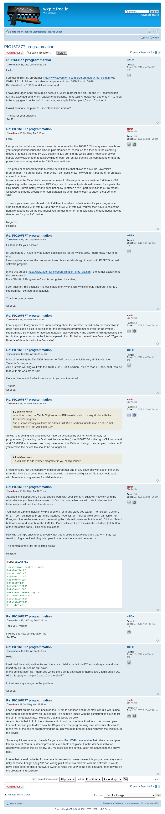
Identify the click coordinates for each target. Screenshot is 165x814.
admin (14, 133)
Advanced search (150, 15)
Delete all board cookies (126, 803)
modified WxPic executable (75, 740)
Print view (149, 31)
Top (157, 123)
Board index (16, 31)
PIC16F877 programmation (29, 46)
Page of (146, 52)
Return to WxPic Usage (18, 794)
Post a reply (14, 52)
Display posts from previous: (53, 779)
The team (107, 803)
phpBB (69, 809)
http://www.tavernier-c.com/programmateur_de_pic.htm (77, 77)
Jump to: (98, 795)
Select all (21, 562)
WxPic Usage (55, 31)
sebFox (15, 65)
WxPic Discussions (35, 31)
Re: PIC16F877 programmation (29, 129)
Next (156, 779)
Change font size (156, 31)
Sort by (89, 779)
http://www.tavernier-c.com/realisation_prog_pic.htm (60, 271)
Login (156, 37)
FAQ (146, 37)
